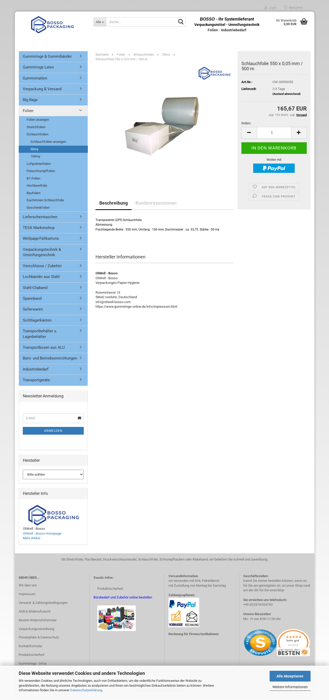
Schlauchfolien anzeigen (48, 144)
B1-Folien (33, 181)
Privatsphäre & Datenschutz (39, 640)
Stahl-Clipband (35, 290)
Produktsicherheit (31, 657)
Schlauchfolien (37, 137)
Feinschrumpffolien (41, 174)
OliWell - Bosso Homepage (42, 536)
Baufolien (33, 196)
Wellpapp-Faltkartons (41, 241)
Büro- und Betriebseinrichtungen (50, 361)
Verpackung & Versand (42, 91)
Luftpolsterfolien (39, 166)
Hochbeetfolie (37, 189)
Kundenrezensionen (156, 205)
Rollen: (246, 126)
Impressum (27, 597)
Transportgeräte (36, 383)
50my (34, 152)
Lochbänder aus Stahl (41, 279)
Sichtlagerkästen (37, 323)
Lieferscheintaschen (40, 219)
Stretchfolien (36, 130)
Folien (28, 113)
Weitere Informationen (290, 687)
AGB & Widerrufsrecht (34, 614)
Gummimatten (35, 81)
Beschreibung (113, 205)
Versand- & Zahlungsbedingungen (43, 605)
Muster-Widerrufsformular (38, 623)
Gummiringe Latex (38, 70)
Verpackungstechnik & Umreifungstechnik (42, 255)
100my (35, 159)
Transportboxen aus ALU (44, 350)
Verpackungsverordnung (36, 632)
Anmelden (53, 433)
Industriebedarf (35, 372)
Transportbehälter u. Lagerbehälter (40, 337)
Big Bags (30, 103)
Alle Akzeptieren (290, 676)
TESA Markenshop (39, 230)
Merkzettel (293, 7)
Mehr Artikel (31, 541)
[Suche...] (99, 21)
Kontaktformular (30, 649)
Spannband (32, 301)
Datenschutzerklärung (86, 690)
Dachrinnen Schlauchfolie (45, 203)
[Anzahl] (274, 136)
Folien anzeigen (38, 123)
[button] (249, 136)
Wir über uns (28, 588)
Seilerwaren (33, 312)
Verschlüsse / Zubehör (42, 268)
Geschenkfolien (38, 210)
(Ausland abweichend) (286, 96)
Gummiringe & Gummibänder (47, 59)
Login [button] (270, 7)
